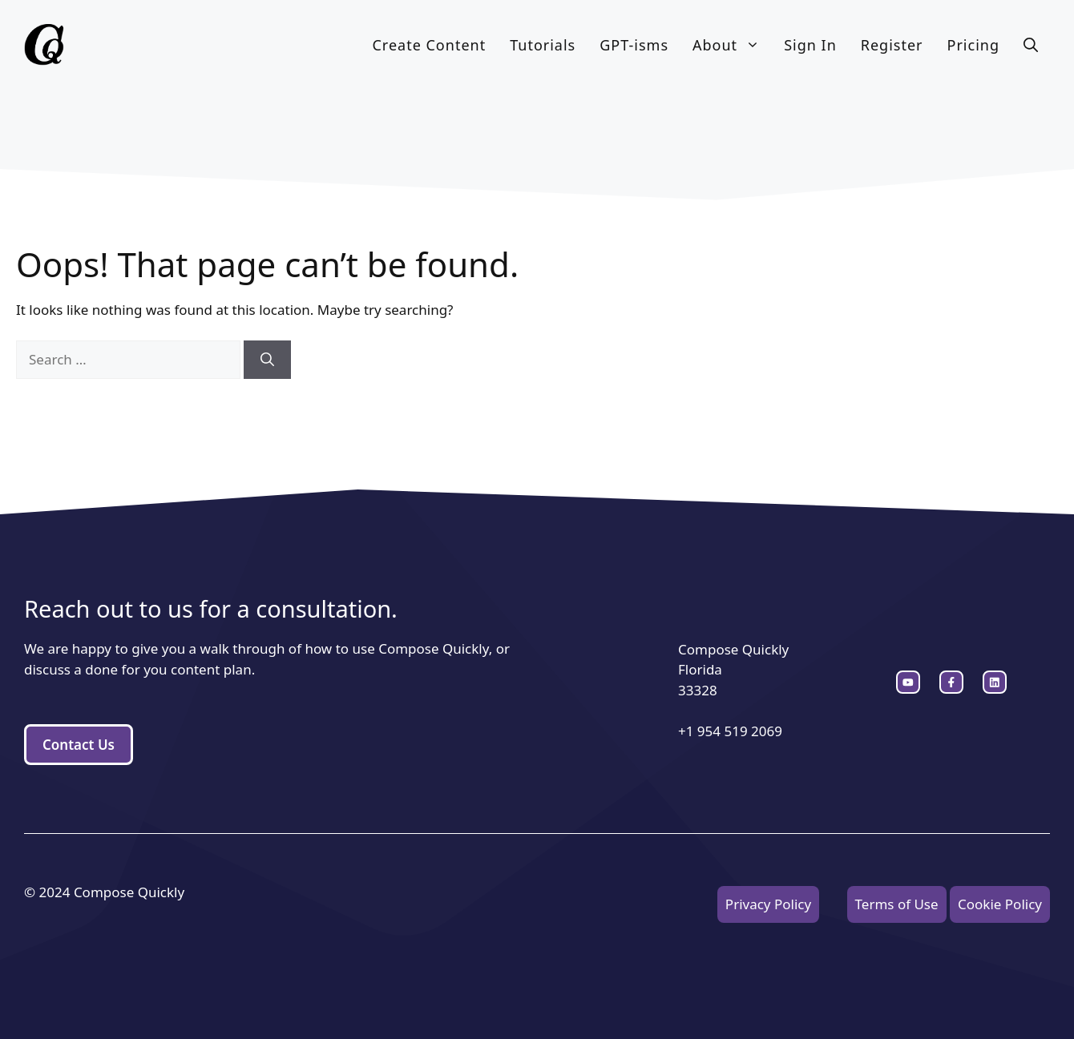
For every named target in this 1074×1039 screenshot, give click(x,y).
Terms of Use (897, 904)
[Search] (267, 359)
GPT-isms (634, 44)
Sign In (810, 44)
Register (892, 44)
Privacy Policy (768, 904)
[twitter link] (951, 683)
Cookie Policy (1000, 904)
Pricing (973, 44)
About (732, 45)
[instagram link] (908, 683)
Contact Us (78, 744)
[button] (1030, 45)
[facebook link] (995, 683)
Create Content (429, 44)
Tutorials (542, 44)
